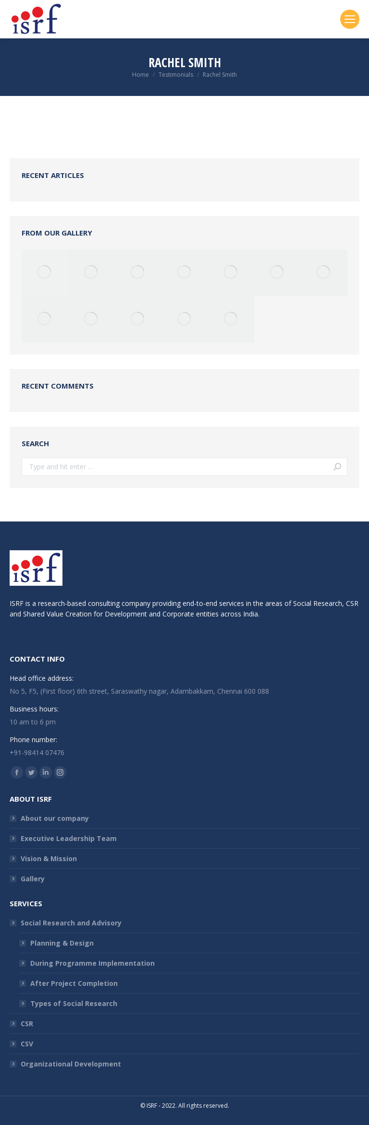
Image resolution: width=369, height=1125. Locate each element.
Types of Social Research (73, 1003)
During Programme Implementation (92, 963)
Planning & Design (62, 942)
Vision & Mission (49, 858)
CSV (27, 1043)
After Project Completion (74, 983)
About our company (55, 818)
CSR (27, 1023)
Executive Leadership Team (69, 838)
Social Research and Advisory (71, 922)
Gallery (33, 878)
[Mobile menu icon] (349, 19)
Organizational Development (71, 1063)
